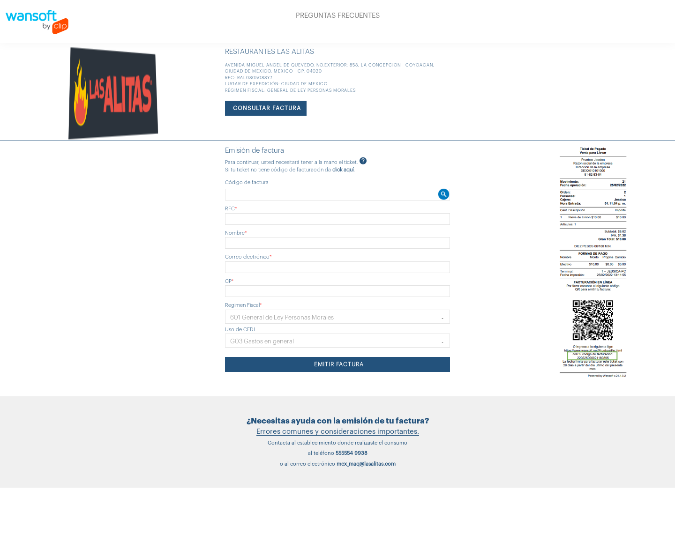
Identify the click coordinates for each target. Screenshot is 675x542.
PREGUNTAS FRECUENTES (338, 15)
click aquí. (343, 169)
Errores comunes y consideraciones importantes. (337, 431)
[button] (337, 317)
